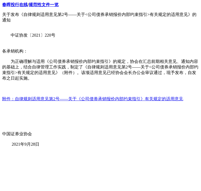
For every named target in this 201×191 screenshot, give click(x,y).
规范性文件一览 (44, 4)
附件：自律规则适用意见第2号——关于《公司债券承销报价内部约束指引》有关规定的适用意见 (92, 99)
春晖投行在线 (15, 4)
